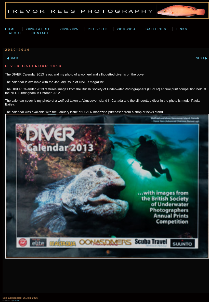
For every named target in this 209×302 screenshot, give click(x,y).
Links (181, 29)
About (15, 33)
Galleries (156, 29)
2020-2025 (69, 29)
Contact (40, 33)
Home (10, 29)
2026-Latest (38, 29)
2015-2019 (97, 29)
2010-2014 (126, 29)
